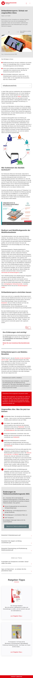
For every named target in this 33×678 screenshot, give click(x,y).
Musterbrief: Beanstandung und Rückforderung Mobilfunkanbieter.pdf (14, 549)
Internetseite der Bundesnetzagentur (10, 272)
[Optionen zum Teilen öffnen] (9, 32)
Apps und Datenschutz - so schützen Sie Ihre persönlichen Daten (13, 569)
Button (19, 96)
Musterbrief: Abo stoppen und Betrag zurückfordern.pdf (11, 541)
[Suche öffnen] (26, 3)
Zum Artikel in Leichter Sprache (25, 32)
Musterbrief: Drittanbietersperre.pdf (11, 535)
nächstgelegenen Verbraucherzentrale (13, 284)
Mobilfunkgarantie (10, 430)
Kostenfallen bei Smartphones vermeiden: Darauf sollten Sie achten (14, 562)
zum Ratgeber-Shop (16, 616)
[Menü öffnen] (30, 3)
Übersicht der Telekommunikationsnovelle (16, 526)
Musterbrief (4, 302)
